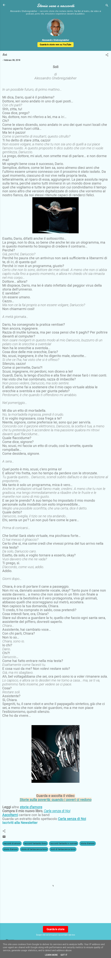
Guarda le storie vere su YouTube (55, 44)
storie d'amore (10, 849)
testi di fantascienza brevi (63, 849)
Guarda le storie (55, 929)
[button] (107, 55)
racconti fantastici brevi (35, 843)
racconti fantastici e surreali (63, 843)
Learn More (51, 955)
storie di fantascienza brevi (34, 849)
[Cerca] (107, 5)
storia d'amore (88, 843)
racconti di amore (12, 843)
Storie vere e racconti (55, 5)
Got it (64, 955)
